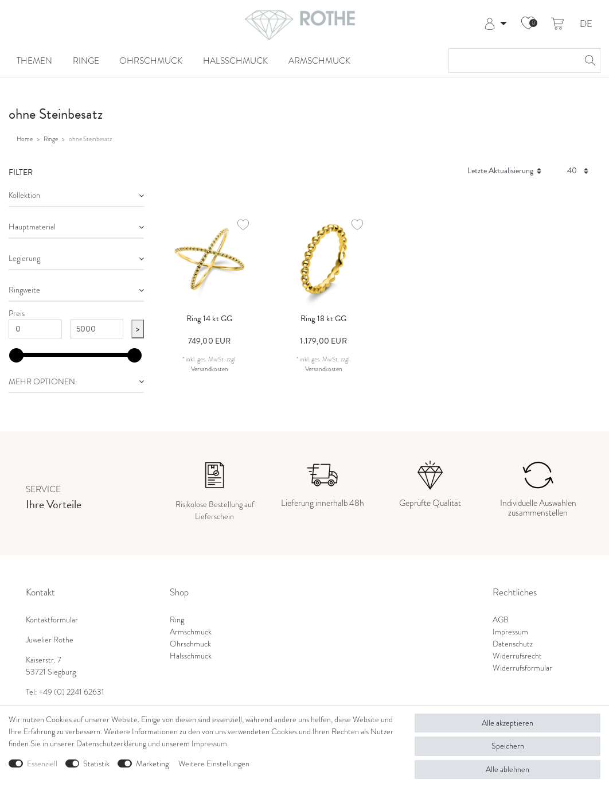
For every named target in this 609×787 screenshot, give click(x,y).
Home (25, 138)
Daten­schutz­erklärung (111, 743)
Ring (177, 619)
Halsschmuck (235, 60)
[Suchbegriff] (513, 60)
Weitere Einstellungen (213, 763)
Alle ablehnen (507, 769)
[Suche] (588, 60)
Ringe (86, 60)
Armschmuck (319, 60)
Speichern (507, 746)
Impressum (510, 631)
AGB (501, 619)
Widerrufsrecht (517, 655)
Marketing (152, 763)
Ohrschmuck (150, 60)
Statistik (96, 763)
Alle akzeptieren (507, 723)
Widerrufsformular (522, 668)
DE (586, 24)
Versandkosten (209, 368)
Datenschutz (513, 643)
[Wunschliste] (528, 24)
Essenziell (42, 763)
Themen (34, 60)
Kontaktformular (52, 619)
